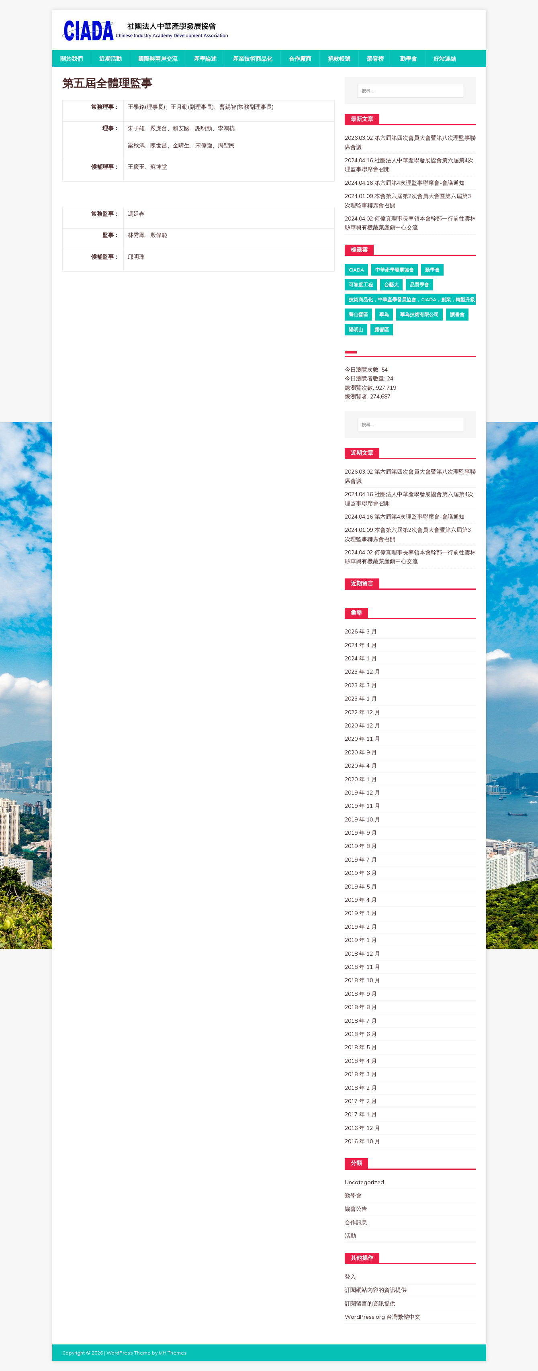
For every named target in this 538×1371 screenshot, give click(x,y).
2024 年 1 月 (361, 658)
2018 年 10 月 (362, 980)
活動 (350, 1235)
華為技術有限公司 (419, 314)
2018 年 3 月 (361, 1074)
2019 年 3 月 (361, 913)
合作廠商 (300, 58)
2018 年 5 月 (361, 1047)
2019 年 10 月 (362, 819)
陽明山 (356, 330)
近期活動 (110, 58)
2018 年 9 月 (361, 993)
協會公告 (356, 1208)
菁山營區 (358, 314)
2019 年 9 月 (361, 832)
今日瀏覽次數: (363, 369)
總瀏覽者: (357, 396)
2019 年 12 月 (362, 792)
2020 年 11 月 (362, 738)
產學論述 (205, 58)
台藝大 (391, 285)
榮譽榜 (375, 58)
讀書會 (457, 314)
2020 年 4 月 (361, 765)
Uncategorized (364, 1182)
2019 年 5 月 (361, 886)
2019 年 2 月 (361, 926)
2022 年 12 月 (362, 712)
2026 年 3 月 (361, 631)
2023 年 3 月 (361, 685)
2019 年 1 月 (361, 940)
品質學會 (419, 285)
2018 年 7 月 (361, 1020)
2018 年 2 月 (361, 1087)
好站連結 (445, 58)
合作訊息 (356, 1222)
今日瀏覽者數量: (366, 378)
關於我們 (71, 58)
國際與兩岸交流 (158, 58)
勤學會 (408, 58)
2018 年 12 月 (362, 953)
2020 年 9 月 (361, 752)
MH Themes (173, 1353)
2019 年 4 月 (361, 899)
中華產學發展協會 (394, 270)
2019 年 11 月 (362, 805)
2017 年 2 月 (361, 1101)
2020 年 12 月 (362, 725)
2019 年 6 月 (361, 873)
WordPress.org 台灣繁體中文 (382, 1316)
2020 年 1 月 (361, 779)
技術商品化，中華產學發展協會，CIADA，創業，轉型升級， (414, 299)
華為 (384, 314)
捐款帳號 (339, 58)
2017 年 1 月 (361, 1114)
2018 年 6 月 (361, 1034)
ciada (356, 270)
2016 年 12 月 (362, 1128)
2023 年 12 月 (362, 671)
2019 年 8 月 (361, 846)
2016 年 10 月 (362, 1141)
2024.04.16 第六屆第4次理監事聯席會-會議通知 (404, 182)
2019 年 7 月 (361, 859)
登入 (350, 1276)
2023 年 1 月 (361, 698)
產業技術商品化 (252, 58)
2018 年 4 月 (361, 1061)
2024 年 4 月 (361, 645)
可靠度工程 (361, 285)
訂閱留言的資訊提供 (370, 1303)
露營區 (381, 330)
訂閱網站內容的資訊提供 (376, 1289)
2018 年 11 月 (362, 967)
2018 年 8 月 (361, 1007)
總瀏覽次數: (360, 387)
